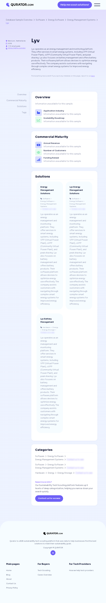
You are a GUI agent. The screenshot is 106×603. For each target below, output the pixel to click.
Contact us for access (49, 498)
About (9, 579)
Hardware (40, 473)
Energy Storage (64, 473)
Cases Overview (45, 575)
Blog (8, 575)
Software (40, 20)
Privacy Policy (12, 588)
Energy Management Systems (81, 20)
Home (8, 571)
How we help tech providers (81, 571)
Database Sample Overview (19, 20)
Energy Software (56, 20)
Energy (51, 473)
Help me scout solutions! (74, 4)
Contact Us (11, 584)
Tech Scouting (44, 571)
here (93, 76)
